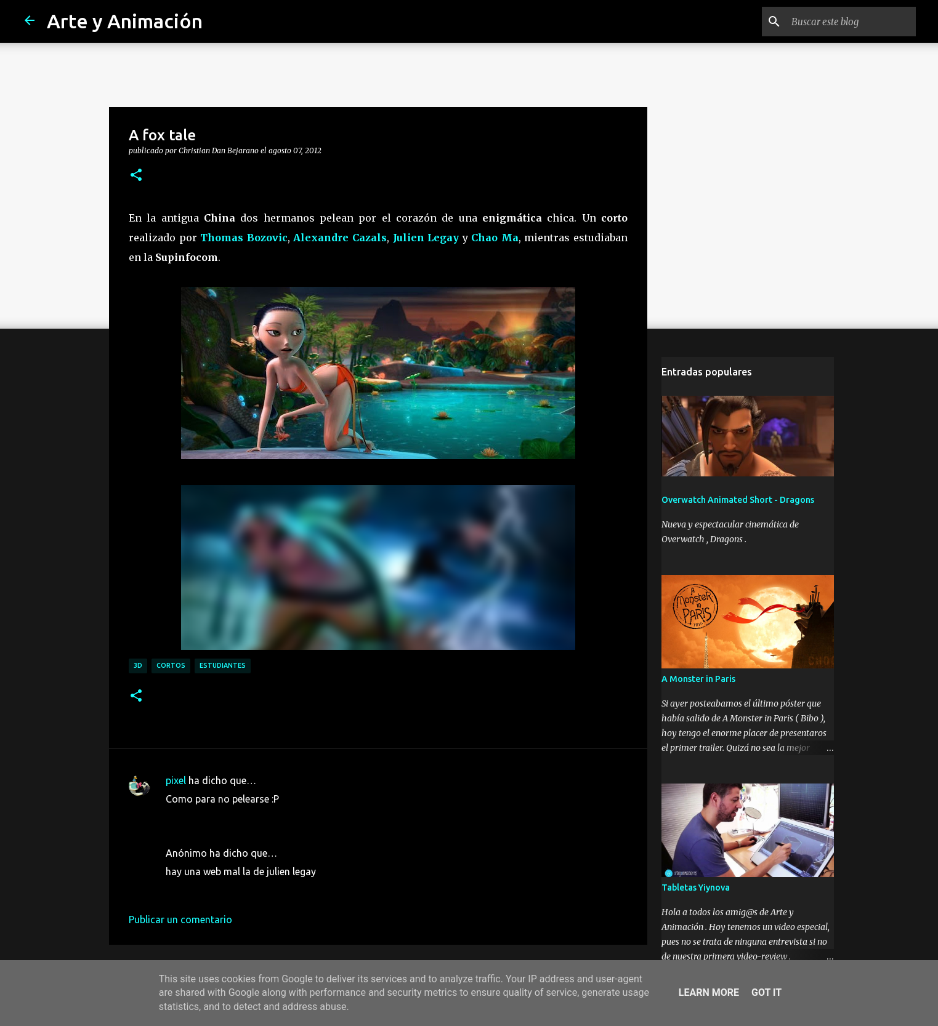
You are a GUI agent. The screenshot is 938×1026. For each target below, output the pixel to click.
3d (138, 665)
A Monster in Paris (698, 679)
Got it (766, 992)
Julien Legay (426, 237)
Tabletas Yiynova (695, 887)
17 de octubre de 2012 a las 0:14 (238, 890)
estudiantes (223, 665)
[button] (136, 175)
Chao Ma (495, 237)
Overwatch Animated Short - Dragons (737, 500)
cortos (170, 665)
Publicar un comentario (180, 919)
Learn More (709, 992)
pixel (176, 780)
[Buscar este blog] (851, 21)
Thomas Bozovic (244, 237)
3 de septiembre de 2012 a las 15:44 (245, 817)
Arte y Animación (125, 21)
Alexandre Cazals (340, 237)
